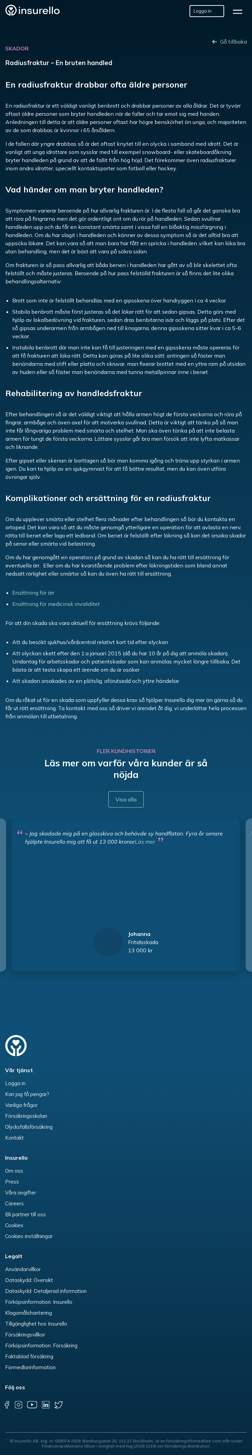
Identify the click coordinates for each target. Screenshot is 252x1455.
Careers (14, 1203)
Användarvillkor (23, 1269)
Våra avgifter (20, 1192)
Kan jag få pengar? (27, 1094)
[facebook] (6, 1404)
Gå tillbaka (233, 41)
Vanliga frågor (21, 1105)
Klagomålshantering (28, 1313)
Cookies (14, 1225)
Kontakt (14, 1138)
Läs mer (145, 841)
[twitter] (58, 1404)
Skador (17, 48)
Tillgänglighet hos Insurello (36, 1323)
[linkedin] (45, 1404)
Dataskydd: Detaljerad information (46, 1291)
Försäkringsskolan (26, 1116)
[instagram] (18, 1404)
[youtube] (32, 1404)
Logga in (15, 1083)
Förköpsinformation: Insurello (38, 1302)
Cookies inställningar (29, 1236)
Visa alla (126, 799)
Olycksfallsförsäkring (29, 1127)
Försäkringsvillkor (25, 1334)
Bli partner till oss (25, 1214)
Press (12, 1181)
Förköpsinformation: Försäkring (41, 1345)
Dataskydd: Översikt (29, 1280)
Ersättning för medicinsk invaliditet (56, 603)
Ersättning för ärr (33, 592)
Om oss (14, 1171)
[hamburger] (240, 11)
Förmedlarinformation (30, 1367)
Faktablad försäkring (29, 1356)
